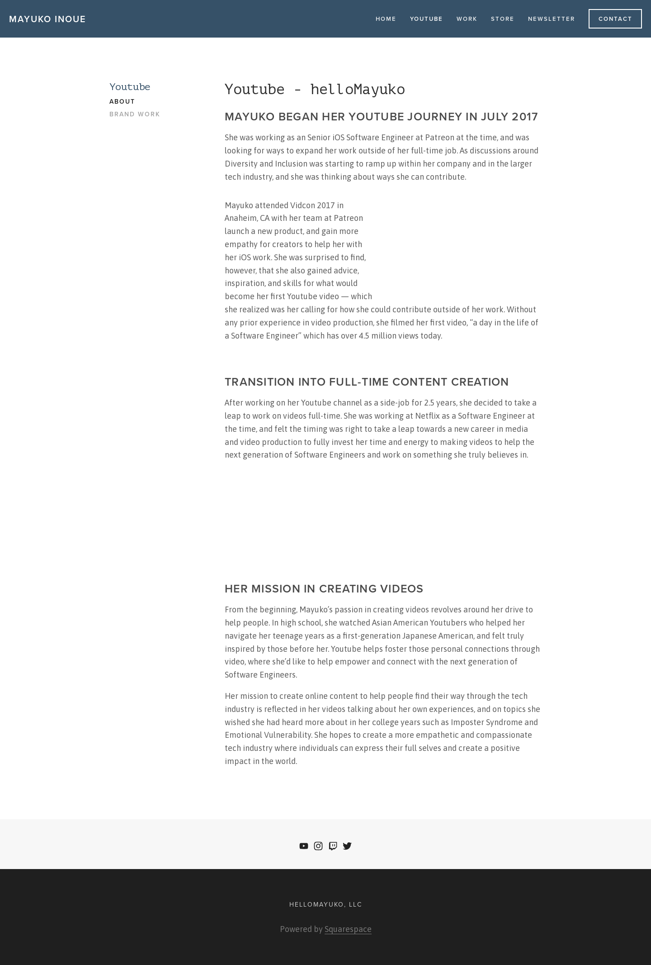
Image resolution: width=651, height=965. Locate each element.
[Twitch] (332, 845)
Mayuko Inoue (47, 18)
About (122, 102)
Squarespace (348, 929)
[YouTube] (303, 845)
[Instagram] (318, 845)
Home (386, 18)
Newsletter (551, 18)
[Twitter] (347, 845)
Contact (615, 18)
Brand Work (134, 114)
